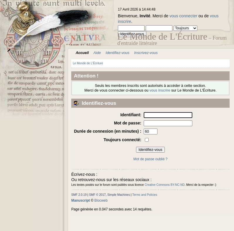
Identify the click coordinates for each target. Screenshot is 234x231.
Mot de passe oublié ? (150, 159)
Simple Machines (118, 194)
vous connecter (183, 16)
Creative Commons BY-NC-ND (164, 184)
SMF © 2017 (97, 194)
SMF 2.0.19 (79, 194)
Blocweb (101, 200)
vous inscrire (160, 90)
